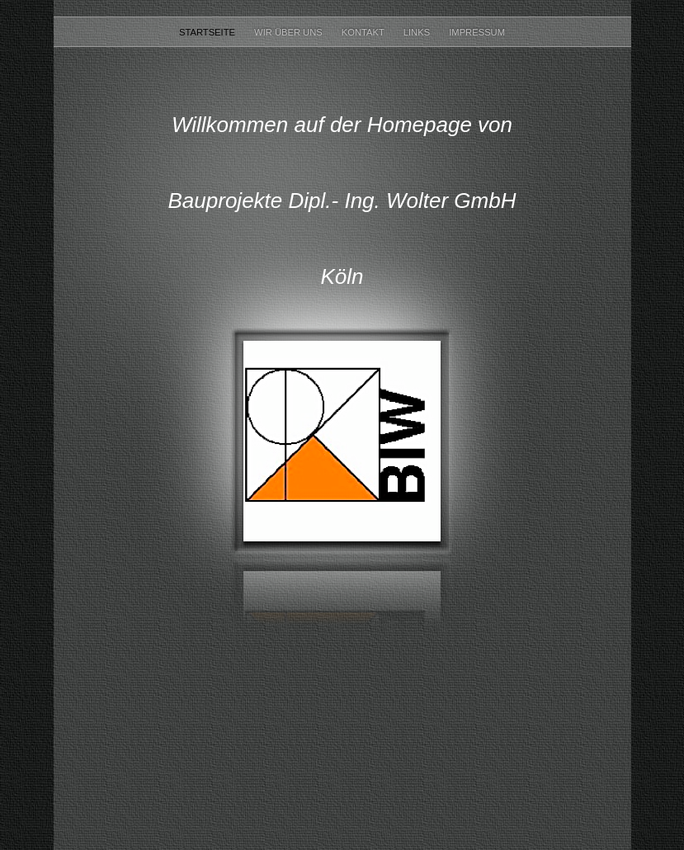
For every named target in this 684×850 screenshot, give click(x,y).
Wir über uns (289, 32)
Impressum (477, 32)
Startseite (208, 32)
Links (417, 32)
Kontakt (364, 32)
